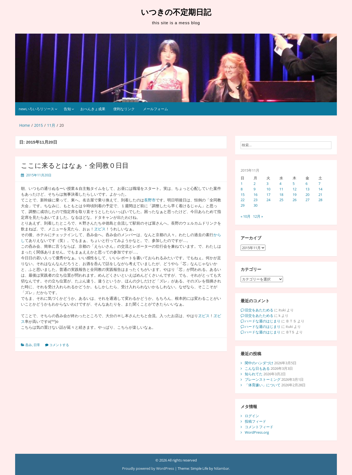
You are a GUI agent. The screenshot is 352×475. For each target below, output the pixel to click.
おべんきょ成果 (92, 108)
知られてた (254, 373)
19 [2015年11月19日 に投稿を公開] (294, 194)
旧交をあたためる (259, 309)
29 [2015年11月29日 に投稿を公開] (242, 205)
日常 (37, 344)
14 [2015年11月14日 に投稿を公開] (320, 189)
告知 (67, 108)
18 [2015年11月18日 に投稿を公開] (281, 194)
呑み (28, 344)
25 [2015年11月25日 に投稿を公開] (281, 199)
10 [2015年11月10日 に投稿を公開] (268, 189)
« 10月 (246, 216)
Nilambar (221, 468)
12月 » (258, 216)
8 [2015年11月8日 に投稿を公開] (242, 189)
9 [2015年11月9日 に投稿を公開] (254, 189)
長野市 (150, 200)
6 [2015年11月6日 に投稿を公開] (306, 183)
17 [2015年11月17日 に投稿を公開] (268, 194)
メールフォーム (155, 108)
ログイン (252, 415)
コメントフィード (259, 426)
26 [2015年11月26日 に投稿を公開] (294, 199)
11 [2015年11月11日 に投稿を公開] (281, 189)
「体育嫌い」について (262, 384)
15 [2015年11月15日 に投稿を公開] (242, 194)
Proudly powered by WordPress (148, 468)
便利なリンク (124, 108)
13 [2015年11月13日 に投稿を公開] (307, 189)
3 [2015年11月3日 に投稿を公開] (267, 183)
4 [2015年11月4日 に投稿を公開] (280, 183)
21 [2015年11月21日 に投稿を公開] (320, 194)
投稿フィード (255, 421)
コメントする (59, 344)
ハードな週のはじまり (262, 321)
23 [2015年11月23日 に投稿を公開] (255, 199)
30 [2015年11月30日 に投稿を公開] (255, 205)
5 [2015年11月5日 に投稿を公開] (294, 183)
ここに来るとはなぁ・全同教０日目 (75, 165)
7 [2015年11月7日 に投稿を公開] (319, 183)
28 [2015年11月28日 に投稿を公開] (320, 199)
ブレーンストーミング (262, 379)
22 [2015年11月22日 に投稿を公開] (242, 199)
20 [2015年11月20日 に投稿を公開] (307, 194)
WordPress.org (257, 432)
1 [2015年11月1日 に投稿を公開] (242, 183)
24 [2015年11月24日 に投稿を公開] (268, 199)
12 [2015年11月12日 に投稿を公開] (294, 189)
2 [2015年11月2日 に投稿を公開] (254, 183)
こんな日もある (257, 368)
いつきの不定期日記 (176, 12)
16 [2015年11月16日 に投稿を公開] (255, 194)
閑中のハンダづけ (259, 362)
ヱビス (100, 229)
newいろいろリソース (36, 108)
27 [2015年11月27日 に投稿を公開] (307, 199)
